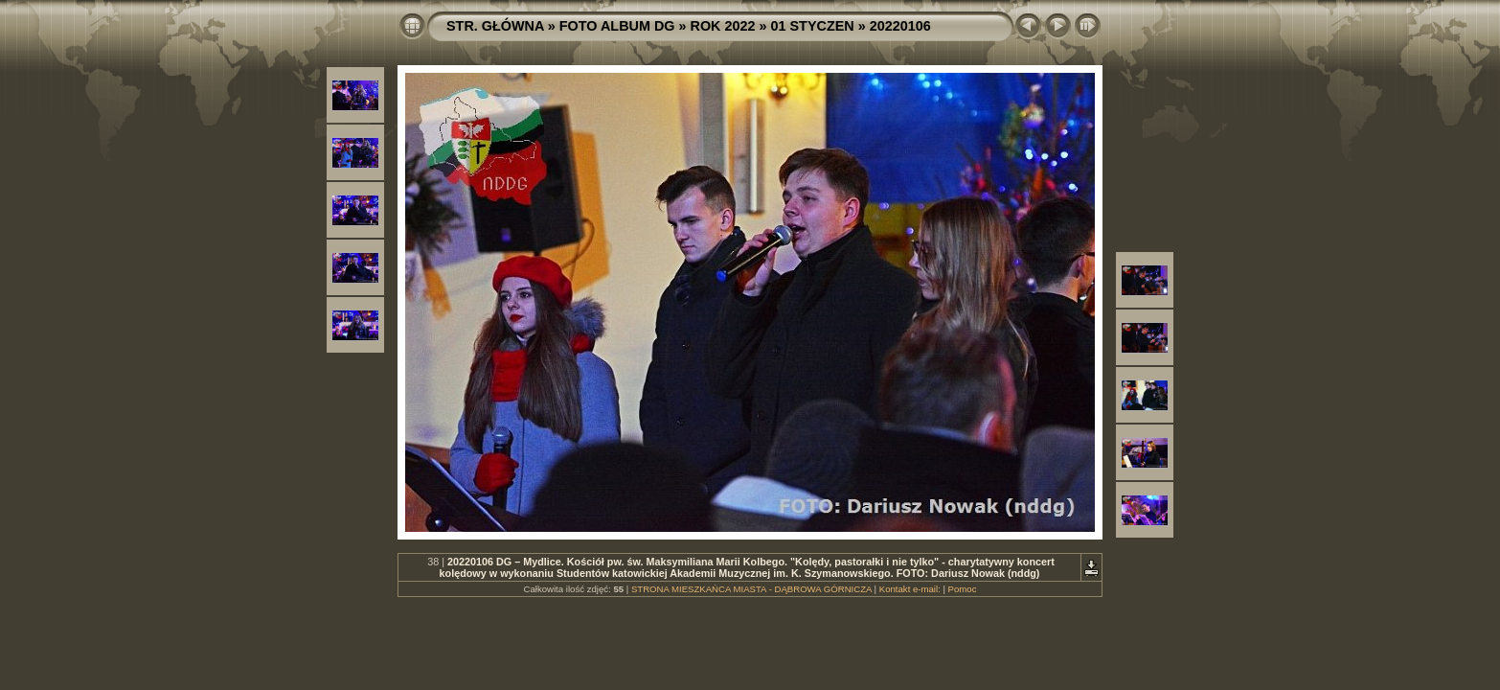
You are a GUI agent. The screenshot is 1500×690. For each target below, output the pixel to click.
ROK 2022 (723, 26)
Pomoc (962, 589)
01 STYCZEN (812, 26)
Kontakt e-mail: (910, 589)
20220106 (900, 26)
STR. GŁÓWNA (495, 26)
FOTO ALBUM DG (617, 26)
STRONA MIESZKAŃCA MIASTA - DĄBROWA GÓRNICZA (751, 589)
